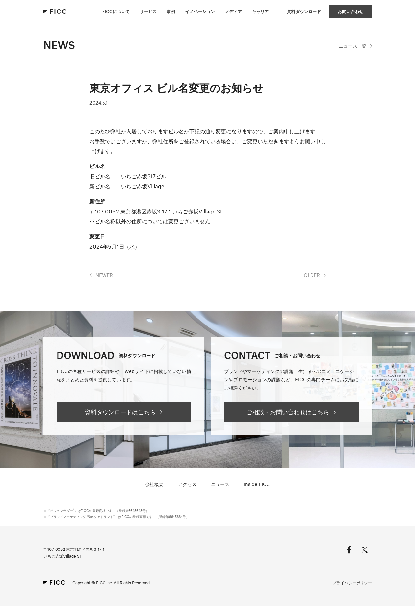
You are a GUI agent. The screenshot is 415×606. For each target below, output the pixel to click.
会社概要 (154, 484)
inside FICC (257, 484)
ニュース (220, 484)
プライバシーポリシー (352, 582)
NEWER (104, 275)
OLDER (312, 275)
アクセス (187, 484)
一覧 (352, 45)
